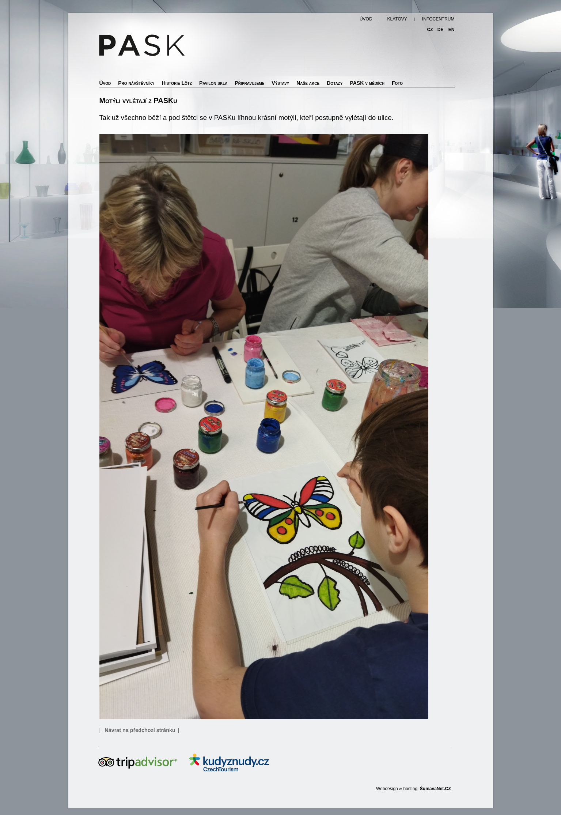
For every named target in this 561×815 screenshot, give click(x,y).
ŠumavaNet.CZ (435, 788)
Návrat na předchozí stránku (140, 730)
